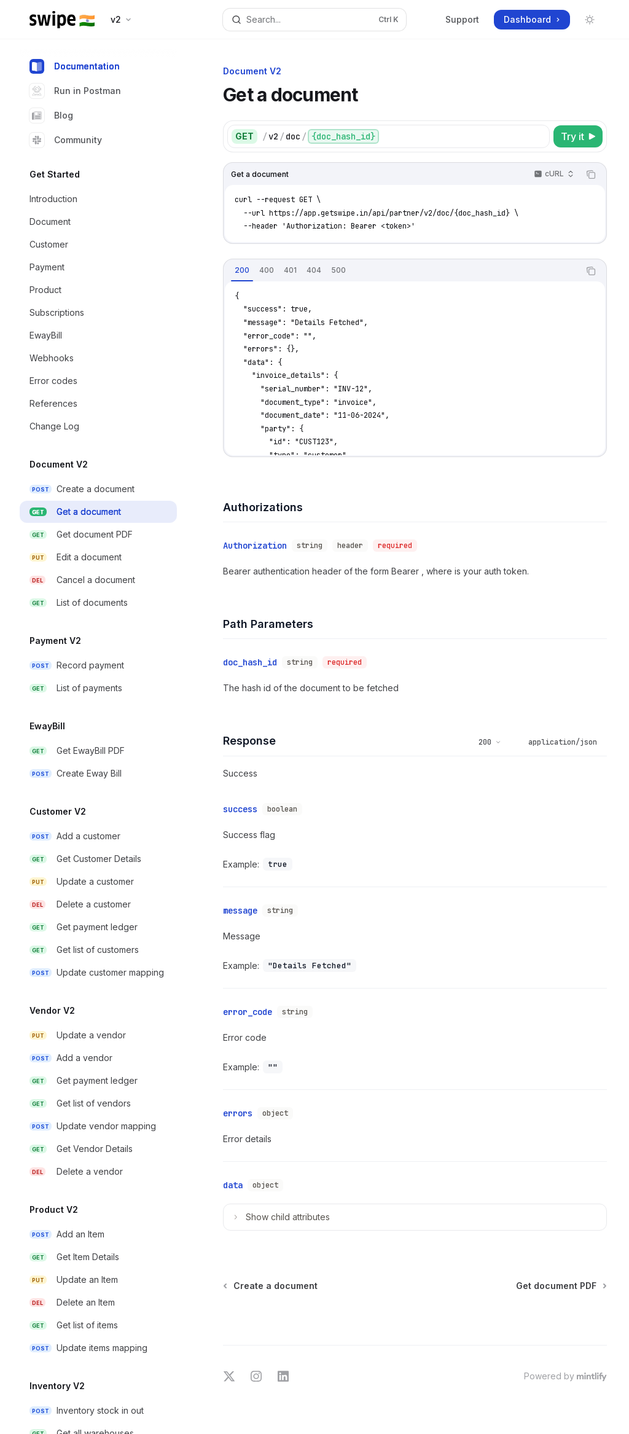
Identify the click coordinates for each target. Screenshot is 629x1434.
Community (65, 140)
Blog (51, 115)
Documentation (74, 66)
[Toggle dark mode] (590, 19)
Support (462, 19)
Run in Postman (75, 91)
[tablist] (401, 271)
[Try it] (578, 136)
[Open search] (315, 20)
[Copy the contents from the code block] (591, 174)
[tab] (242, 270)
